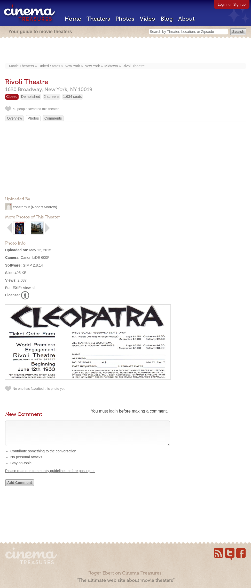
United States (49, 66)
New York (72, 66)
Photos (124, 18)
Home (73, 18)
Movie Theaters (21, 66)
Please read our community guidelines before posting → (50, 476)
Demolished (30, 96)
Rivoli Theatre (133, 66)
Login (222, 4)
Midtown (111, 66)
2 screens (52, 96)
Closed (12, 96)
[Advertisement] (125, 51)
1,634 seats (72, 96)
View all (29, 288)
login (113, 411)
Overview (14, 118)
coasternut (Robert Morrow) (35, 207)
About (186, 18)
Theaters (98, 18)
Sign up (239, 4)
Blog (167, 18)
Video (147, 18)
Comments (53, 118)
